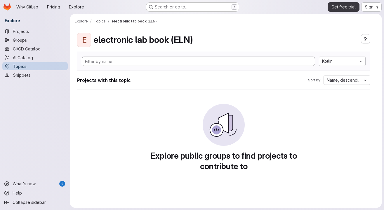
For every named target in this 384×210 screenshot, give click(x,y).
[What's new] (35, 184)
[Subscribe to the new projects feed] (365, 38)
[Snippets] (35, 75)
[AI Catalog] (35, 57)
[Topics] (35, 66)
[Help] (35, 193)
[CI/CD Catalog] (35, 49)
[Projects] (35, 31)
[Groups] (35, 40)
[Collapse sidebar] (35, 202)
